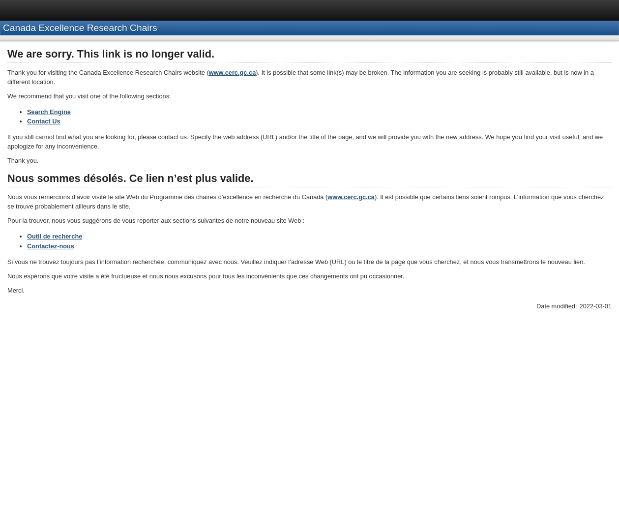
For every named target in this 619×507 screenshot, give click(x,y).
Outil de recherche (54, 236)
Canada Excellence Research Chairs (80, 28)
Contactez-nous (50, 246)
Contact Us (43, 121)
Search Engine (49, 112)
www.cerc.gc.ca (232, 72)
